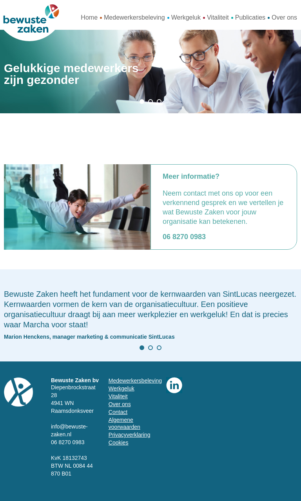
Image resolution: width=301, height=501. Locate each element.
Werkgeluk (186, 17)
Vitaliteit (218, 17)
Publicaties (250, 17)
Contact (118, 412)
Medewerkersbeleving (134, 17)
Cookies (119, 442)
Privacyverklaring (129, 435)
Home (89, 17)
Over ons (284, 17)
